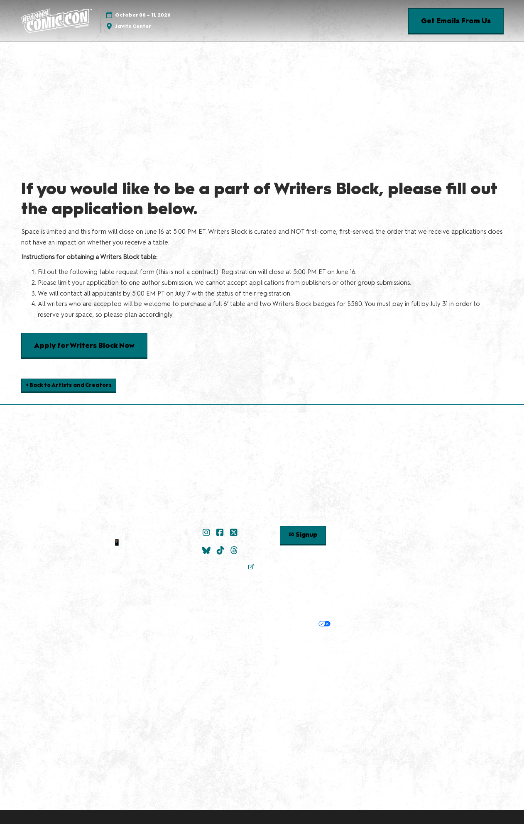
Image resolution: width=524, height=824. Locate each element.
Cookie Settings (358, 624)
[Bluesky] (207, 550)
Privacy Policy (189, 624)
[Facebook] (221, 532)
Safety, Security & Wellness (350, 607)
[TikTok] (221, 550)
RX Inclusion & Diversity (174, 651)
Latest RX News (284, 642)
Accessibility (365, 651)
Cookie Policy (233, 624)
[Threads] (235, 550)
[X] (235, 532)
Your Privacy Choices (294, 624)
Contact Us (139, 552)
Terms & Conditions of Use (201, 607)
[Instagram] (207, 532)
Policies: (147, 607)
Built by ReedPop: (134, 642)
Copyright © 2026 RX (262, 667)
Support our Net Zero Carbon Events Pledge (277, 651)
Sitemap (139, 563)
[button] (456, 21)
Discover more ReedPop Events (211, 642)
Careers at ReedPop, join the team (361, 642)
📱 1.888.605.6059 (139, 542)
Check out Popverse (384, 532)
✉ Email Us (139, 532)
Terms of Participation (275, 607)
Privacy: (154, 624)
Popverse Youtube (384, 542)
